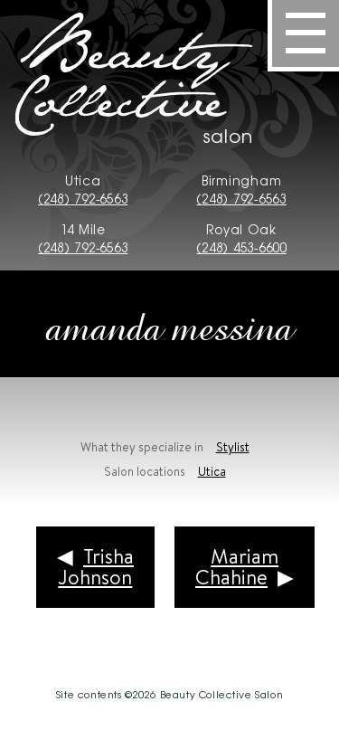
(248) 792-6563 (82, 198)
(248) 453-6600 (241, 247)
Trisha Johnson (96, 566)
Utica (212, 471)
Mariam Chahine (236, 566)
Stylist (233, 447)
